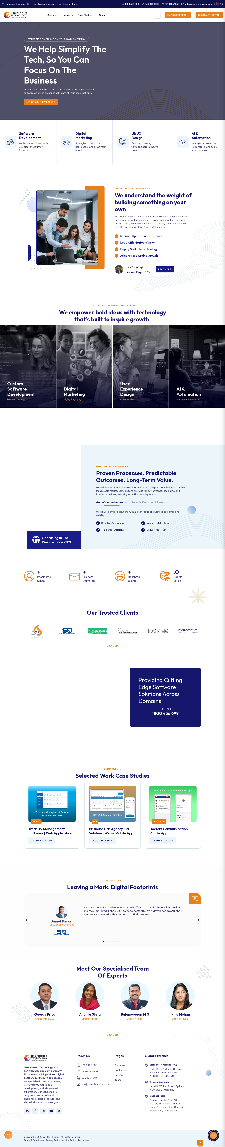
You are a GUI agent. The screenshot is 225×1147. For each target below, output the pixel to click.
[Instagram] (43, 1111)
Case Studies (85, 15)
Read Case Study (42, 840)
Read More (164, 269)
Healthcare (159, 821)
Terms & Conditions (34, 1140)
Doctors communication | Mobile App (169, 831)
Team (118, 1079)
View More (112, 645)
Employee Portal (177, 15)
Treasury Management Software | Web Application (50, 831)
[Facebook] (35, 1111)
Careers (119, 1075)
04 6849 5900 (152, 4)
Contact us (121, 1070)
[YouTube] (51, 1111)
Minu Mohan (180, 1014)
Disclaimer (83, 1140)
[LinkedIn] (27, 1111)
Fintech (36, 821)
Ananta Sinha (90, 1014)
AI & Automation (201, 135)
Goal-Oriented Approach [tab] (111, 502)
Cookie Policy (69, 1140)
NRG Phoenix (52, 1137)
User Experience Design (131, 389)
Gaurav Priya (44, 1014)
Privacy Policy (53, 1140)
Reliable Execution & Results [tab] (149, 502)
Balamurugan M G (135, 1014)
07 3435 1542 (172, 4)
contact (103, 15)
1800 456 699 (132, 4)
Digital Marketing (83, 135)
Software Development (30, 135)
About (67, 15)
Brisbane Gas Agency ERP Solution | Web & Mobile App (111, 831)
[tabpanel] (141, 521)
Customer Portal (208, 15)
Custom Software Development (21, 389)
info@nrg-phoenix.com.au (198, 4)
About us (120, 1065)
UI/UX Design (137, 135)
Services (52, 15)
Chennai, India (157, 1095)
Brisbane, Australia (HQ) (163, 1064)
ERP (95, 821)
